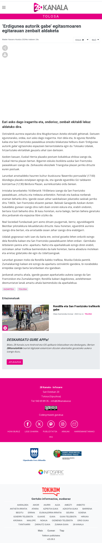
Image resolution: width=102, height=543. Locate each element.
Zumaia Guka (61, 524)
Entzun (80, 40)
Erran (31, 512)
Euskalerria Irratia (50, 512)
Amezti (68, 505)
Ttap (62, 530)
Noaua (43, 520)
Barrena (87, 509)
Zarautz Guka (42, 524)
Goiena (82, 512)
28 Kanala (78, 524)
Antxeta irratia (18, 509)
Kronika (17, 520)
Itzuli (93, 40)
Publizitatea (50, 431)
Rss (51, 437)
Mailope (31, 520)
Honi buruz (13, 431)
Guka (52, 516)
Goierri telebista (23, 516)
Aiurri (47, 505)
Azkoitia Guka (70, 509)
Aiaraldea (22, 505)
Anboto (80, 505)
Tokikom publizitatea (51, 535)
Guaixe (41, 516)
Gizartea (9, 289)
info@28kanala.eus (61, 401)
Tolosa (51, 16)
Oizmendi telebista (62, 520)
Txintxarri (24, 524)
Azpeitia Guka (50, 509)
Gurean (51, 530)
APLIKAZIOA (15, 362)
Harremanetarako (84, 431)
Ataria (35, 509)
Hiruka (85, 516)
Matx (40, 530)
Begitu (19, 512)
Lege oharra (31, 431)
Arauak (66, 431)
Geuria (70, 512)
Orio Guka (83, 520)
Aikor (36, 505)
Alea (57, 505)
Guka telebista (68, 516)
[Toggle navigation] (4, 7)
